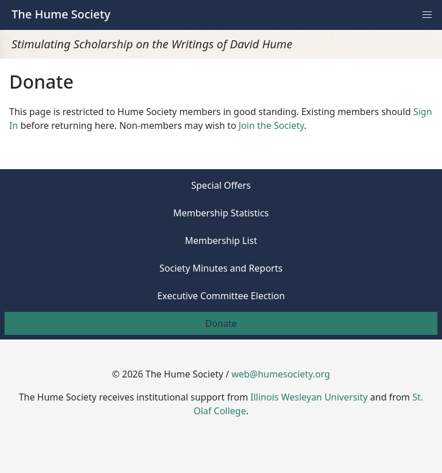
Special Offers (221, 185)
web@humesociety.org (280, 374)
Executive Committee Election (221, 295)
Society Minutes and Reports (221, 268)
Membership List (221, 240)
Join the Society (271, 125)
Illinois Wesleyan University (309, 397)
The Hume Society (61, 14)
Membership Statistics (221, 213)
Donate (221, 323)
